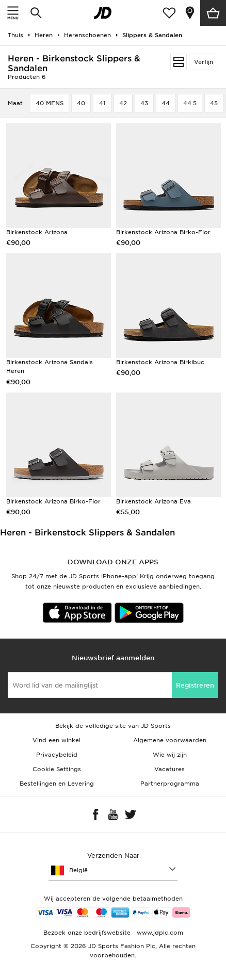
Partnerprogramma (169, 783)
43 (144, 103)
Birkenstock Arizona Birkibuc (160, 362)
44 (166, 103)
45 (214, 103)
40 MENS (49, 103)
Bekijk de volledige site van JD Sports (113, 725)
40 (81, 103)
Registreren (195, 685)
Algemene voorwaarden (169, 740)
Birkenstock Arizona (37, 232)
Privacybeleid (56, 754)
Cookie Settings (57, 769)
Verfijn (203, 62)
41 (102, 103)
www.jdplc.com (159, 932)
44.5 (190, 103)
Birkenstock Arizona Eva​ (153, 501)
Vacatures (169, 769)
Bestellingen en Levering (57, 783)
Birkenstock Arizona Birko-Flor (163, 232)
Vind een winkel (56, 740)
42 (123, 103)
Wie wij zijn (170, 754)
